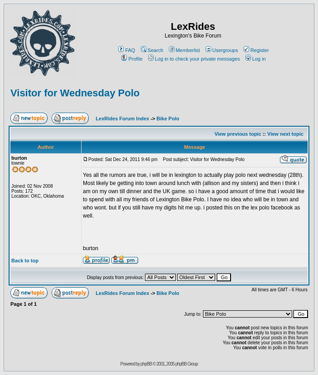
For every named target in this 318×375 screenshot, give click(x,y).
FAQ (126, 50)
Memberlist (184, 50)
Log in (256, 59)
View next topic (285, 134)
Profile (131, 59)
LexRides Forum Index (122, 118)
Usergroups (222, 50)
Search (152, 50)
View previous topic (237, 134)
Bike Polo (168, 118)
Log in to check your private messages (194, 59)
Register (256, 50)
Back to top (25, 260)
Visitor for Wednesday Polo (75, 93)
